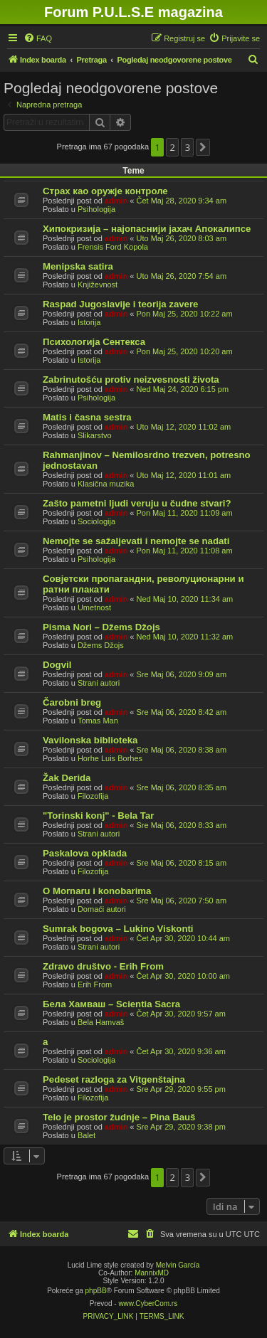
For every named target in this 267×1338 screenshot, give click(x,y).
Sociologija (96, 521)
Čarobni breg (72, 702)
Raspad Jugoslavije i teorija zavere (120, 304)
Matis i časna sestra (87, 417)
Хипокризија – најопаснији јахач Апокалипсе (147, 228)
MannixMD (152, 1273)
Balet (86, 1135)
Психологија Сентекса (94, 341)
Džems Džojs (101, 645)
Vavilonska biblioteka (90, 740)
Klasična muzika (106, 483)
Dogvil (57, 664)
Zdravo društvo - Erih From (103, 966)
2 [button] (172, 147)
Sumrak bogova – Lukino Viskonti (118, 928)
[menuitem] (37, 38)
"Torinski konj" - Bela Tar (98, 815)
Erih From (95, 984)
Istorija (89, 322)
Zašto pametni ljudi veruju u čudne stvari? (137, 503)
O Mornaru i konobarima (97, 891)
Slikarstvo (95, 435)
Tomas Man (98, 720)
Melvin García (178, 1265)
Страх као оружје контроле (105, 191)
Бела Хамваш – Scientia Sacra (111, 1004)
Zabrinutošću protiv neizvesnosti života (131, 379)
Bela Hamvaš (101, 1022)
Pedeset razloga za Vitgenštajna (114, 1079)
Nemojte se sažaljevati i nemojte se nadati (136, 541)
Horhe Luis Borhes (110, 758)
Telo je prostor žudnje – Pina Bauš (119, 1117)
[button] (203, 147)
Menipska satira (78, 266)
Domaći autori (102, 909)
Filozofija (93, 796)
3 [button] (187, 147)
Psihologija (96, 209)
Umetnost (94, 607)
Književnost (97, 284)
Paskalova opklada (85, 853)
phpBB (96, 1291)
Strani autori (99, 683)
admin (116, 200)
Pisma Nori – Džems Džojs (101, 627)
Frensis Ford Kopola (113, 247)
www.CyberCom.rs (147, 1303)
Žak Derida (66, 777)
